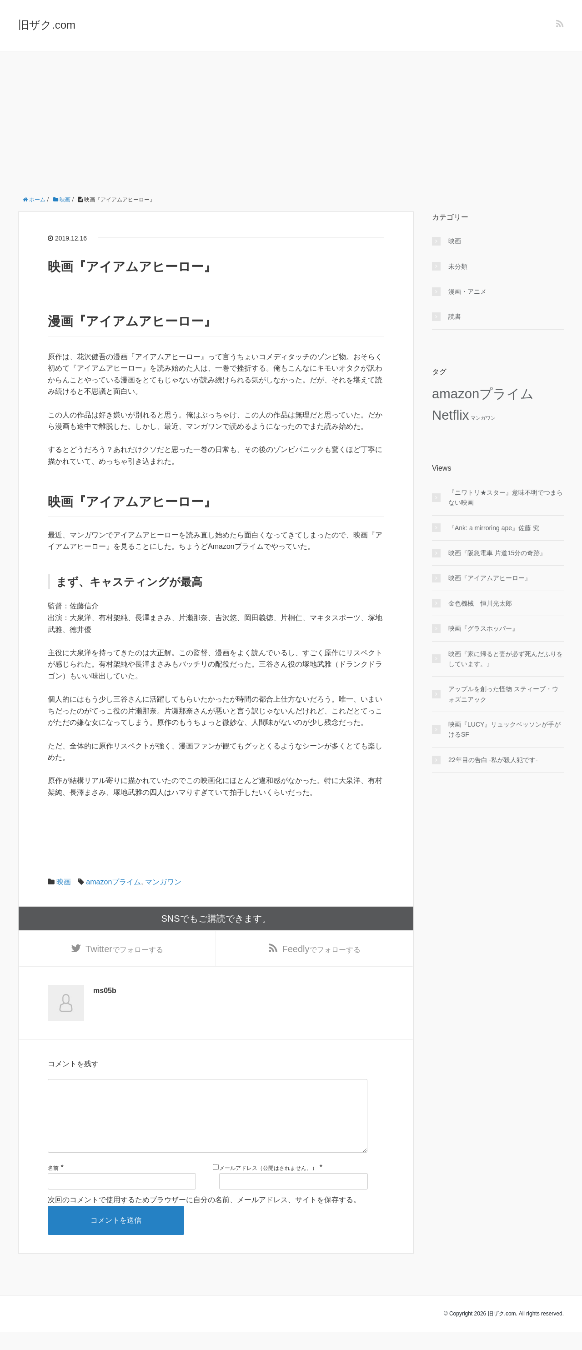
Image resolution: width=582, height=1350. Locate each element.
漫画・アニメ (467, 291)
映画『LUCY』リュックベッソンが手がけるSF (504, 729)
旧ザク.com (46, 25)
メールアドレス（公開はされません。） (268, 1186)
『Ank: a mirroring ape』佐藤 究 (493, 528)
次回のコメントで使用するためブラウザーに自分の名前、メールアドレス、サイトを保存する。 (204, 1218)
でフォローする (124, 951)
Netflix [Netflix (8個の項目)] (450, 414)
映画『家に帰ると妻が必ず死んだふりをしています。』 (505, 658)
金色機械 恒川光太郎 (480, 603)
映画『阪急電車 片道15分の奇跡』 (497, 553)
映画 (63, 882)
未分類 (457, 266)
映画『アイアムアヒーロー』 (489, 578)
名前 (53, 1186)
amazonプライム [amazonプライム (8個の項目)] (483, 393)
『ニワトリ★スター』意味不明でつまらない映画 (505, 497)
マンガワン (163, 882)
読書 (454, 316)
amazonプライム (113, 882)
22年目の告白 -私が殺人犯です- (493, 759)
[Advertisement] (291, 119)
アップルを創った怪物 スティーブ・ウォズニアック (503, 694)
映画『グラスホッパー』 (483, 628)
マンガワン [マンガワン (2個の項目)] (483, 418)
